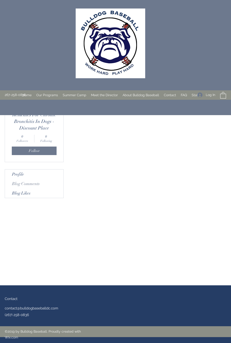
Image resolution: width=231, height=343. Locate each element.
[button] (47, 95)
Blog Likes (21, 193)
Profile (18, 174)
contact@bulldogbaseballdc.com (31, 308)
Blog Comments (26, 183)
